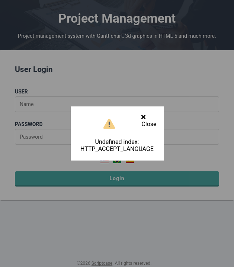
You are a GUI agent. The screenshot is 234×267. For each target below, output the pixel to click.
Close (148, 120)
